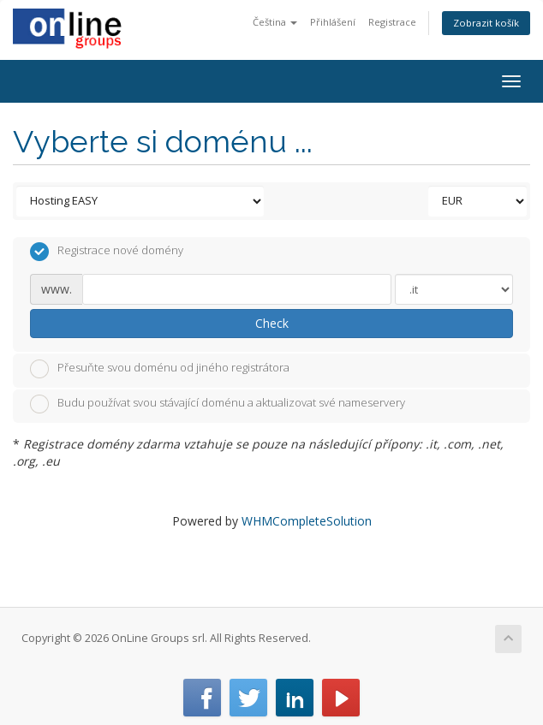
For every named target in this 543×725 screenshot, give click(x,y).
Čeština (275, 21)
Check (272, 323)
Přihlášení (332, 21)
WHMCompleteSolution (307, 521)
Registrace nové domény (106, 251)
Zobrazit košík (486, 22)
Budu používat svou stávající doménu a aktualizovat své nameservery (217, 404)
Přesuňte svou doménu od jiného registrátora (159, 369)
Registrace (392, 21)
